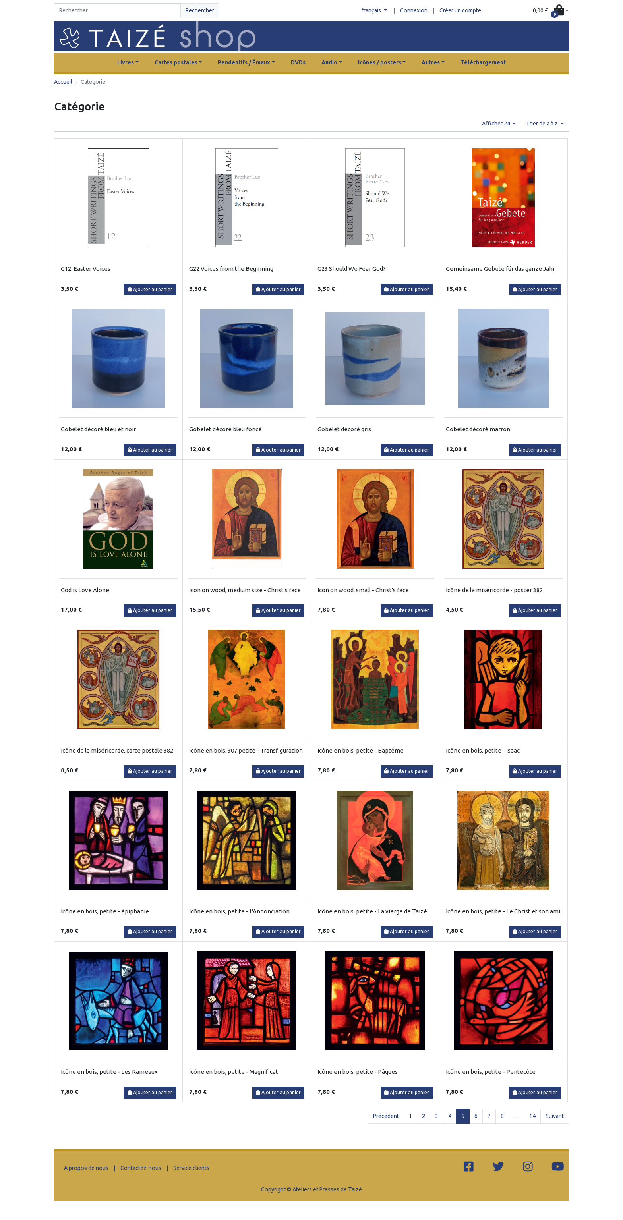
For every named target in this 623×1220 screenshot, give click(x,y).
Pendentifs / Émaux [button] (244, 62)
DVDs (298, 62)
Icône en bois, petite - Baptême (360, 750)
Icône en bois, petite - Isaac (483, 750)
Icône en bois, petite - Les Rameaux (109, 1071)
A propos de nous (86, 1168)
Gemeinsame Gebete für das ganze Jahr (500, 268)
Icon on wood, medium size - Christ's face (245, 590)
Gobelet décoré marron (478, 429)
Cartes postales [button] (176, 62)
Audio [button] (329, 62)
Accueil (63, 82)
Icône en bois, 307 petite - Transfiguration (246, 750)
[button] (550, 11)
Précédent (386, 1116)
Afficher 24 (496, 123)
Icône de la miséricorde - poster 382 (494, 590)
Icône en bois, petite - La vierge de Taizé (372, 911)
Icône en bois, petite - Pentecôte (491, 1071)
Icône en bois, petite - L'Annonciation (239, 911)
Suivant (555, 1116)
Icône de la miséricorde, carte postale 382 (117, 750)
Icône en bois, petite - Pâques (357, 1071)
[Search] (117, 10)
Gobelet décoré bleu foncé (225, 429)
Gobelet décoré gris (344, 429)
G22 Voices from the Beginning (231, 268)
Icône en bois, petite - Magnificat (233, 1071)
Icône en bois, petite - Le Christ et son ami (503, 911)
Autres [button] (431, 62)
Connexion (414, 10)
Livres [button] (125, 62)
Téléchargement (483, 62)
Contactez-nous (140, 1168)
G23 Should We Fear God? (351, 268)
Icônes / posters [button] (379, 62)
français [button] (372, 10)
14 (532, 1116)
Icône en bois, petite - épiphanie (105, 911)
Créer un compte (460, 10)
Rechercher (200, 10)
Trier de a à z (542, 123)
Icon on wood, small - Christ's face (363, 590)
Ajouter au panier (150, 289)
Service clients (191, 1168)
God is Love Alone (85, 590)
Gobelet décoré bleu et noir (98, 429)
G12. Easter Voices (85, 268)
